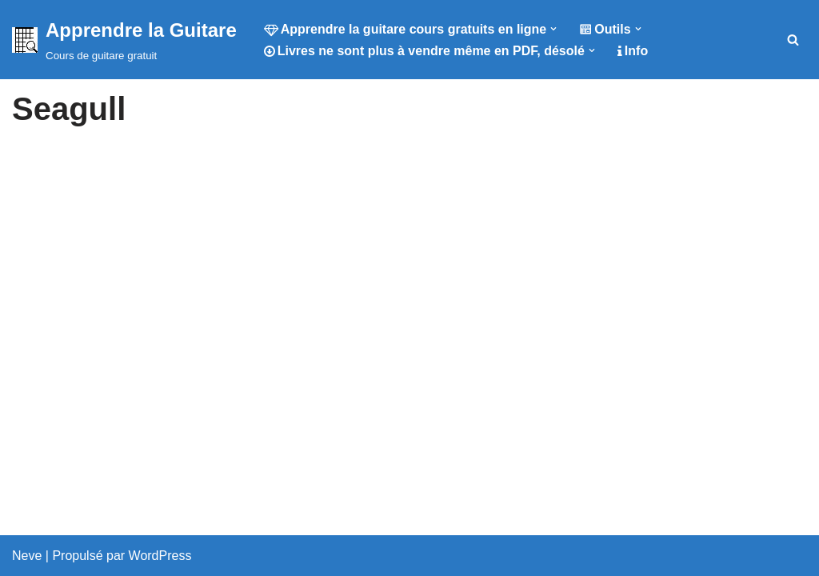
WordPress (160, 555)
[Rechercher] (793, 40)
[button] (553, 29)
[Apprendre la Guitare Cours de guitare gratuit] (124, 39)
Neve (27, 555)
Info (632, 51)
